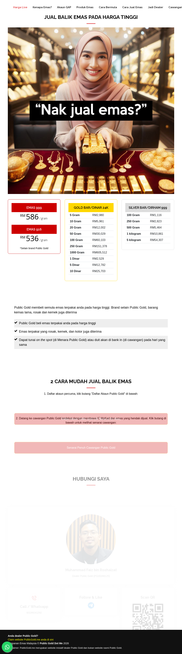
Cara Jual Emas (132, 7)
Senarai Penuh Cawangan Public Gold (91, 452)
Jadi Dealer (155, 7)
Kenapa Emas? (42, 7)
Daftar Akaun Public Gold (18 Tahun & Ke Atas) (91, 423)
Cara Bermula (108, 7)
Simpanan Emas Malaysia (22, 643)
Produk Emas (84, 7)
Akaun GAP (64, 7)
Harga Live (20, 7)
